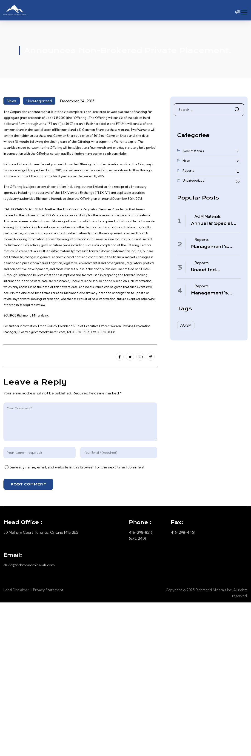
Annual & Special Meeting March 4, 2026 (211, 223)
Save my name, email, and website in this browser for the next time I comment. (77, 467)
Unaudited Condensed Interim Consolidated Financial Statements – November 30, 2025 (215, 270)
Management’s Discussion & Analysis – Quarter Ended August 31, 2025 (213, 293)
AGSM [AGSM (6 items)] (185, 325)
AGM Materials (193, 151)
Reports (188, 170)
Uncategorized (39, 101)
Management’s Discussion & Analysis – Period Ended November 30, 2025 (212, 246)
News (11, 101)
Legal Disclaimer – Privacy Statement (33, 590)
